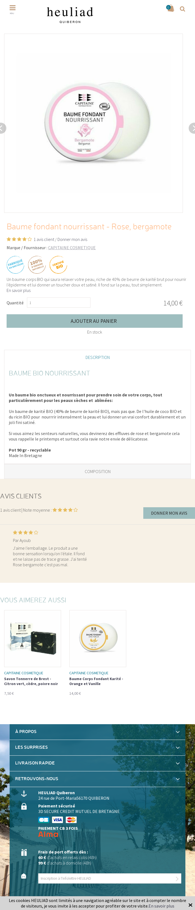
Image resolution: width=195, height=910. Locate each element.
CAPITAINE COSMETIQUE (72, 247)
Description (98, 357)
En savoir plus (19, 290)
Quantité (15, 302)
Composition (98, 471)
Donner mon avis (72, 239)
